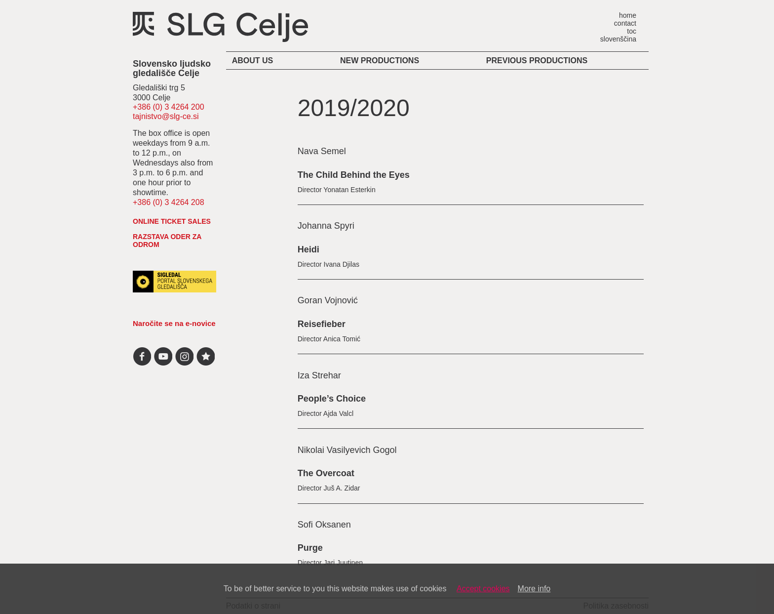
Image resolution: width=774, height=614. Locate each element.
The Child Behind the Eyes (354, 175)
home (627, 15)
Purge (310, 548)
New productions (379, 60)
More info (534, 588)
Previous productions (536, 60)
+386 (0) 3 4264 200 (168, 107)
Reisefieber (322, 324)
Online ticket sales (172, 221)
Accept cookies (483, 588)
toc (631, 31)
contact (625, 23)
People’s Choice (332, 399)
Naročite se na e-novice (174, 323)
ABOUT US (252, 60)
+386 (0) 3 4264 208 (168, 202)
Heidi (308, 249)
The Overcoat (326, 473)
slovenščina (618, 38)
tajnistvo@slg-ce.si (166, 116)
